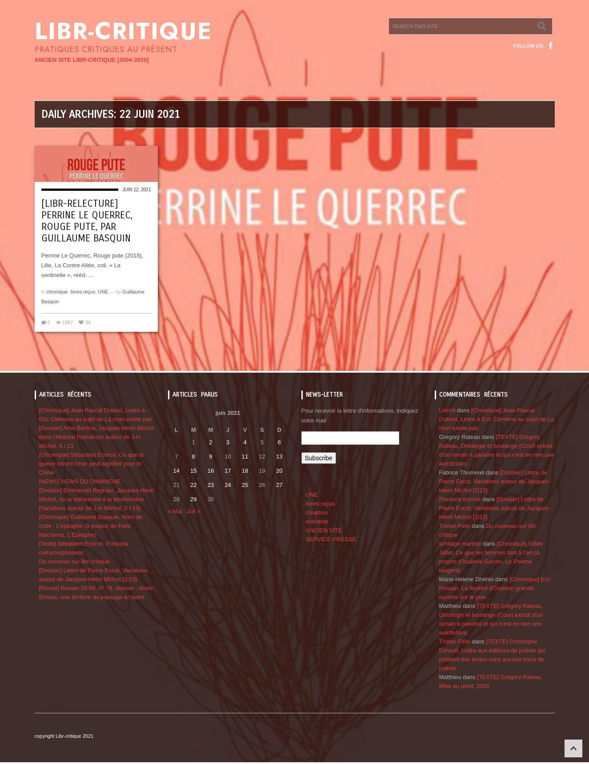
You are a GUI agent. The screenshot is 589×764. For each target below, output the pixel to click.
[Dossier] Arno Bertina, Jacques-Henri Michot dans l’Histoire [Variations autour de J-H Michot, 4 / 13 (96, 437)
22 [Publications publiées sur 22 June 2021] (193, 485)
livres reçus (83, 291)
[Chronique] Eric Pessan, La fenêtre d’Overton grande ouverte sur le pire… (495, 588)
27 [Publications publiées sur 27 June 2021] (279, 485)
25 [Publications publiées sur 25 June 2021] (245, 485)
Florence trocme (460, 499)
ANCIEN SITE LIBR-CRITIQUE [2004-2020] (92, 59)
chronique (57, 291)
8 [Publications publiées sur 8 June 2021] (193, 456)
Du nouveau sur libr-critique (74, 561)
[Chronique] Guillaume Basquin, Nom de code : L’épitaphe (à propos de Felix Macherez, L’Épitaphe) (91, 526)
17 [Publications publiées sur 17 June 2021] (227, 470)
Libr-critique (123, 31)
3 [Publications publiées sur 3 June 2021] (227, 442)
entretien (317, 521)
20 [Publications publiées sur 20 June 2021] (279, 470)
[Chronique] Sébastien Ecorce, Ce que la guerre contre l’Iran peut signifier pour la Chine (91, 463)
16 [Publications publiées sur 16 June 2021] (211, 470)
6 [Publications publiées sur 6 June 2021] (279, 442)
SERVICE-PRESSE (331, 539)
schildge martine (460, 543)
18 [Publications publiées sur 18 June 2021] (245, 470)
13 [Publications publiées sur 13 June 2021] (279, 456)
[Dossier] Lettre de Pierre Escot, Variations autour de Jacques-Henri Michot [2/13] (494, 481)
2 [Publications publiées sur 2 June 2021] (210, 442)
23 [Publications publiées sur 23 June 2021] (211, 485)
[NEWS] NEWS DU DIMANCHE (80, 481)
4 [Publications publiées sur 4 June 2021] (244, 442)
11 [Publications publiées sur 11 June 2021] (245, 456)
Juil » (193, 511)
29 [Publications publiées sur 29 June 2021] (193, 499)
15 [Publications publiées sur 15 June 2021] (193, 470)
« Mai (175, 511)
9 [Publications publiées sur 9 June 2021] (210, 456)
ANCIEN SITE (324, 530)
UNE (103, 291)
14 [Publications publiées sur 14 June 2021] (176, 470)
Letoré (447, 410)
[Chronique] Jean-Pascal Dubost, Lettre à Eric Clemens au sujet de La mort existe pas (496, 419)
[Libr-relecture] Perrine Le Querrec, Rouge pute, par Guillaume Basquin (86, 221)
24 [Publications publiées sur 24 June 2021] (227, 485)
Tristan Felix (454, 526)
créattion (317, 512)
